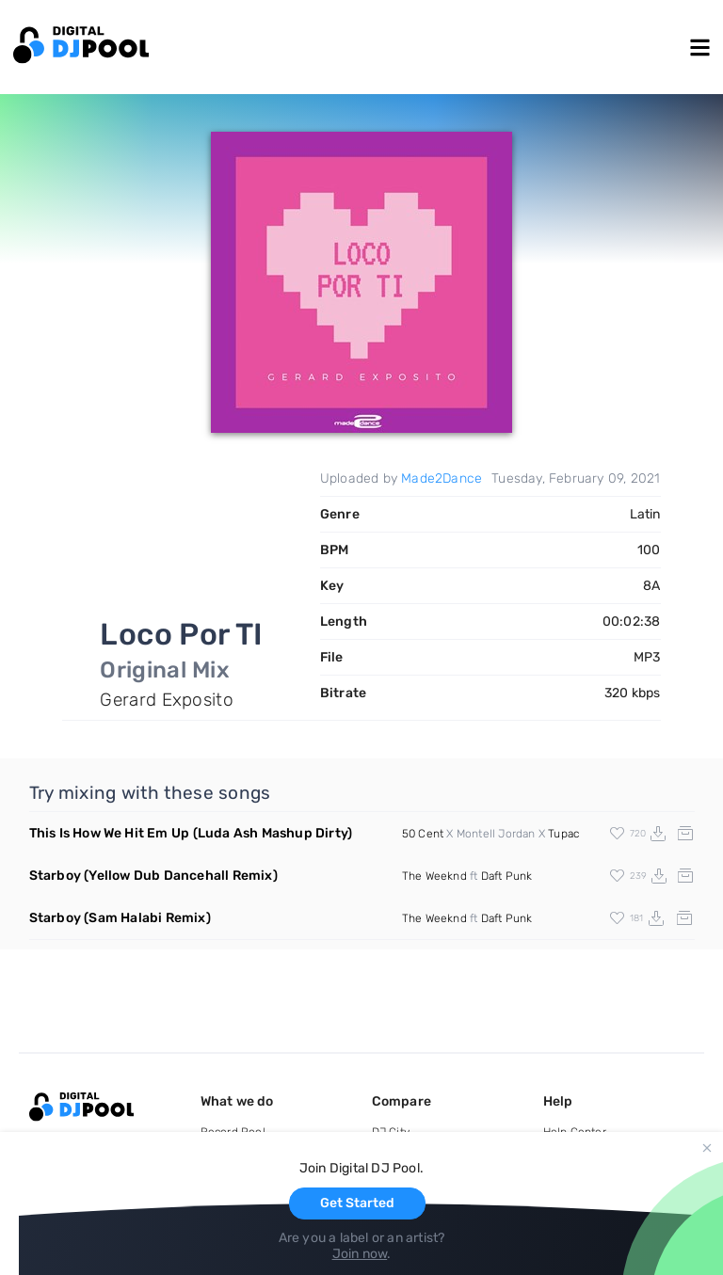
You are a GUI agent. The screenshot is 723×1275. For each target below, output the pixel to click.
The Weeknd (434, 876)
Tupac (563, 833)
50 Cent (422, 833)
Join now (360, 1254)
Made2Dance (441, 478)
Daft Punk (507, 876)
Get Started (357, 1203)
